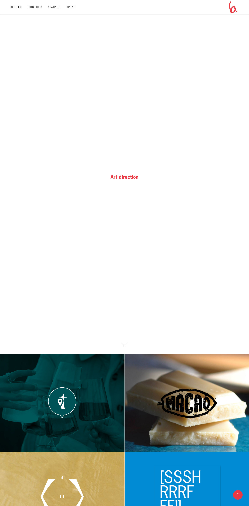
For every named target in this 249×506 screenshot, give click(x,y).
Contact (71, 7)
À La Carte (54, 7)
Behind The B (35, 7)
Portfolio (16, 7)
